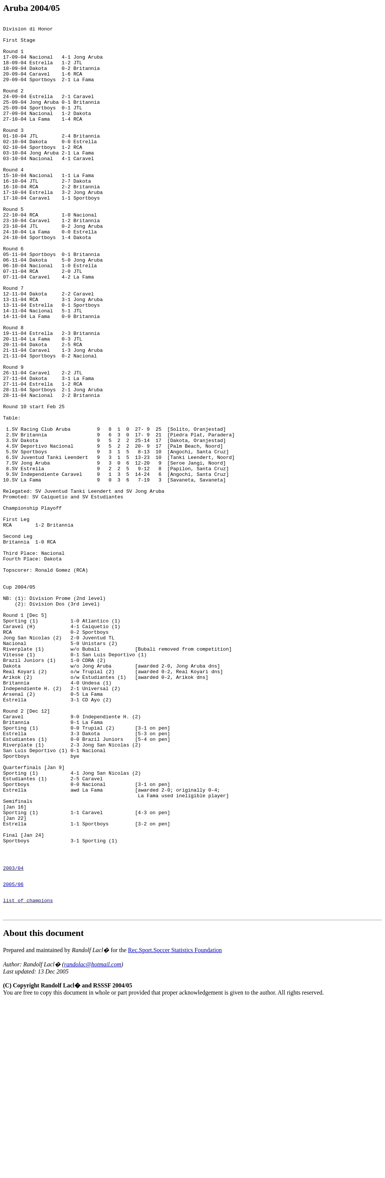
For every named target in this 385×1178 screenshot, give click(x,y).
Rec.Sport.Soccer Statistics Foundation (175, 1126)
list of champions (28, 1073)
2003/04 (13, 1037)
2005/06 (13, 1055)
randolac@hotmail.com (92, 1140)
